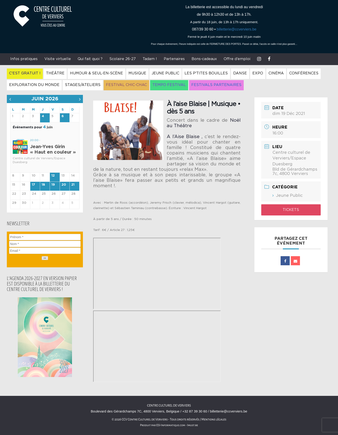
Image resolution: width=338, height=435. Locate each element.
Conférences (303, 73)
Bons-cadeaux (204, 59)
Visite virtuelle (57, 59)
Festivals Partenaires (216, 85)
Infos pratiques (24, 59)
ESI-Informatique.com (170, 425)
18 (43, 184)
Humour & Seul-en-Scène (96, 73)
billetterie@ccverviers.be (236, 29)
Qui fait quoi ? (90, 59)
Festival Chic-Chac (126, 85)
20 (63, 184)
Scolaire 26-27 (122, 59)
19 (53, 184)
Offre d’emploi (237, 59)
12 (53, 175)
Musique (137, 73)
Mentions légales (213, 419)
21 (72, 184)
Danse (240, 73)
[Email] (45, 251)
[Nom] (45, 244)
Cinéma (276, 73)
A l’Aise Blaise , (184, 136)
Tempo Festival (169, 85)
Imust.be (192, 425)
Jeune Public (165, 73)
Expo (257, 73)
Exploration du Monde (34, 85)
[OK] (45, 258)
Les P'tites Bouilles (206, 73)
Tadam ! (150, 59)
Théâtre (55, 73)
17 (33, 184)
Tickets (291, 210)
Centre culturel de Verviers (169, 405)
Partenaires (174, 59)
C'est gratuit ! (25, 73)
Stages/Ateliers (82, 85)
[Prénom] (45, 237)
